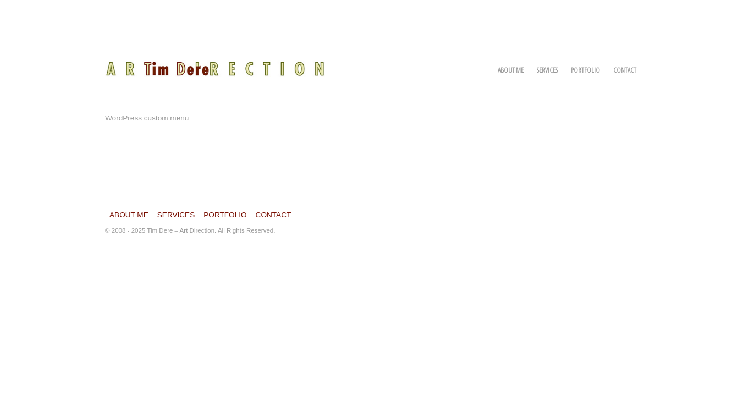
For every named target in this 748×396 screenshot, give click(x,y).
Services (547, 70)
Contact (624, 70)
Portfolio (585, 70)
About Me (511, 70)
